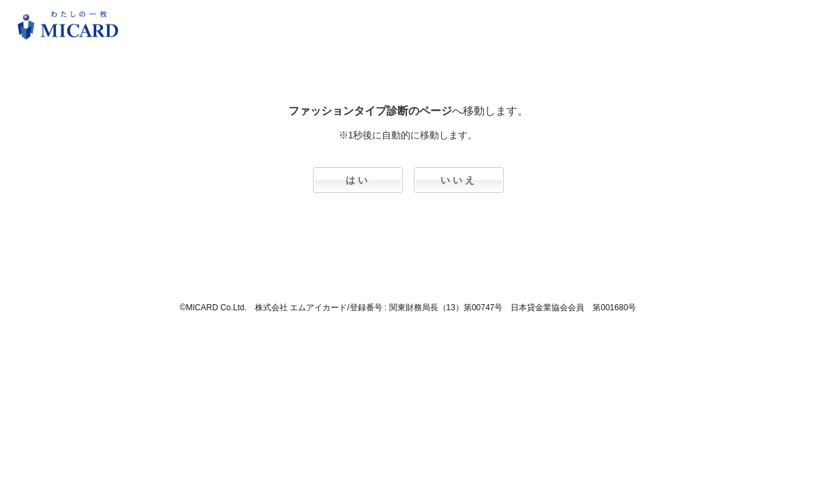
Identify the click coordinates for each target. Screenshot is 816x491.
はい (358, 180)
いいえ (458, 180)
